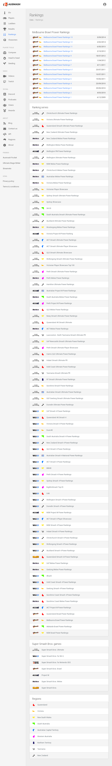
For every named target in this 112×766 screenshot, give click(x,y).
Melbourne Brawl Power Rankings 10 (58, 51)
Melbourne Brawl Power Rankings (53, 620)
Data (31, 20)
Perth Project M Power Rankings (52, 303)
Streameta (7, 168)
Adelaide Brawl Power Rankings (52, 626)
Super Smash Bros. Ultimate (48, 650)
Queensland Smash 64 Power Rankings (55, 557)
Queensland (40, 705)
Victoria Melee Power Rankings (52, 183)
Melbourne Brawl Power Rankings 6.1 (58, 70)
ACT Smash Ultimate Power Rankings (54, 240)
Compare (9, 52)
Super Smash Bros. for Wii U (48, 656)
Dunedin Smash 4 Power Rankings (53, 506)
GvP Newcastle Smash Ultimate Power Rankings (59, 341)
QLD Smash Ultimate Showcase (52, 253)
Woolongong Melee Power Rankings (54, 227)
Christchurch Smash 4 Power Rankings (55, 538)
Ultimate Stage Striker (11, 163)
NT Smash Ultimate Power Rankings (54, 379)
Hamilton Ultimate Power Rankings (53, 284)
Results (9, 29)
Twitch (8, 81)
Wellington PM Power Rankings (52, 151)
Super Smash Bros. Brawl (47, 669)
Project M (41, 675)
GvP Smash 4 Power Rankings (51, 411)
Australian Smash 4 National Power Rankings (57, 455)
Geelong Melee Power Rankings (52, 569)
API (7, 134)
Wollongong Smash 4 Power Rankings (55, 544)
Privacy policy (8, 181)
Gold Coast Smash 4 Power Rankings (54, 582)
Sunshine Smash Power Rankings (53, 386)
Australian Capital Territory (45, 730)
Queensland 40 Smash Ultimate (52, 322)
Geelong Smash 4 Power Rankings (53, 588)
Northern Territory (42, 743)
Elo (7, 12)
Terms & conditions (11, 187)
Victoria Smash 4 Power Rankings (53, 424)
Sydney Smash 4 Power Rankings (53, 481)
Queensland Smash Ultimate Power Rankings (58, 126)
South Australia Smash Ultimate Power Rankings (59, 215)
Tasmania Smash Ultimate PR (51, 373)
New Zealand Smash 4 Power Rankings (55, 443)
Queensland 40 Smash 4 (49, 417)
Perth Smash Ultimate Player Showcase (55, 348)
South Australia (41, 724)
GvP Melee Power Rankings (50, 563)
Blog (7, 123)
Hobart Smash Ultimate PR (50, 360)
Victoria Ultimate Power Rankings (53, 119)
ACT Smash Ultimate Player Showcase (55, 246)
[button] (105, 4)
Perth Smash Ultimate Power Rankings (55, 272)
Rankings (9, 34)
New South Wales (42, 717)
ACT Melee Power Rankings (50, 329)
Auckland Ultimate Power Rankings (53, 221)
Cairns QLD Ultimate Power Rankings (54, 354)
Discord (9, 94)
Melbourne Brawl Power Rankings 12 (58, 42)
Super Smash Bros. (45, 688)
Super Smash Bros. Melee (47, 681)
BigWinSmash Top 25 (48, 487)
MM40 (42, 468)
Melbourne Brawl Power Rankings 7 (58, 65)
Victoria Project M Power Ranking (53, 234)
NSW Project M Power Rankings (52, 512)
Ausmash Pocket (10, 158)
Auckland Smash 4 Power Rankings (54, 550)
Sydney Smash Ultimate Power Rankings (56, 196)
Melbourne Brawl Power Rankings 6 (58, 74)
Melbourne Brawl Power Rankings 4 (58, 84)
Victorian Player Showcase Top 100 (53, 265)
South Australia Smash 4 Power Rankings (56, 436)
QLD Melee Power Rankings (50, 310)
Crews (8, 105)
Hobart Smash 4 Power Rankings (52, 531)
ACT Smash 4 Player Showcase (52, 519)
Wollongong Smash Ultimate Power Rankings (57, 259)
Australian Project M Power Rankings (54, 291)
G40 (41, 493)
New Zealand (40, 755)
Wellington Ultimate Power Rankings (54, 158)
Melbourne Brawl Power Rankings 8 (58, 60)
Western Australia (42, 736)
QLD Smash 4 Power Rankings (52, 449)
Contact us (10, 128)
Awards (9, 110)
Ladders (9, 23)
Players (8, 18)
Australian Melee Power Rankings (53, 176)
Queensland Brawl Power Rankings (53, 614)
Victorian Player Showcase (50, 189)
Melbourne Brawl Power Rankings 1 (58, 97)
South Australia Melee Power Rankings (55, 297)
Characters (10, 40)
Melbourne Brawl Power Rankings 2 (58, 93)
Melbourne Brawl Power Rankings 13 (58, 37)
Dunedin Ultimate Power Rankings (53, 405)
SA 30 (42, 208)
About (8, 145)
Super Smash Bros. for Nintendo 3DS (52, 662)
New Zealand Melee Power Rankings (54, 138)
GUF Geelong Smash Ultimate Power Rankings (58, 398)
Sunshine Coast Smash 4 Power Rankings (56, 595)
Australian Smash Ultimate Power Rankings (57, 392)
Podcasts (9, 99)
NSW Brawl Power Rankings (50, 633)
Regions (9, 139)
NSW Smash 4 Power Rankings (52, 525)
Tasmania (39, 749)
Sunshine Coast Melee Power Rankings (55, 601)
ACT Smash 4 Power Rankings (52, 462)
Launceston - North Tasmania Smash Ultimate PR (59, 335)
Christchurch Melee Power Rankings (54, 170)
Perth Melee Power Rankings (51, 278)
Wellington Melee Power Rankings (53, 145)
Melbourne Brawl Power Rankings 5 (58, 79)
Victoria (38, 711)
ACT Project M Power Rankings (52, 607)
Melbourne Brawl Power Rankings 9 (58, 56)
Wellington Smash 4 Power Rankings (54, 500)
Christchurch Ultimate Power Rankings (55, 113)
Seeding (9, 63)
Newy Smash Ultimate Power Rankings (55, 316)
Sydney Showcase (47, 202)
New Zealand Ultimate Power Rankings (55, 132)
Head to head (11, 58)
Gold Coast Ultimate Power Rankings (54, 367)
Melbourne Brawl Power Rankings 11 (58, 47)
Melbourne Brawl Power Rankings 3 (58, 88)
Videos (8, 76)
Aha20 (42, 576)
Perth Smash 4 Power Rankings (52, 474)
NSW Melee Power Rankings (51, 164)
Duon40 (43, 430)
